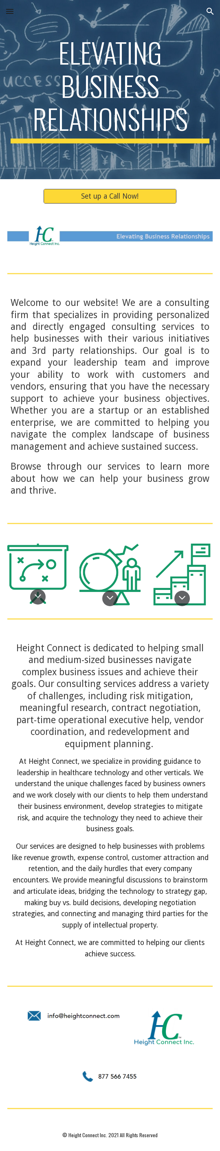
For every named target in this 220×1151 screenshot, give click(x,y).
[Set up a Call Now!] (110, 196)
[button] (10, 11)
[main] (110, 90)
